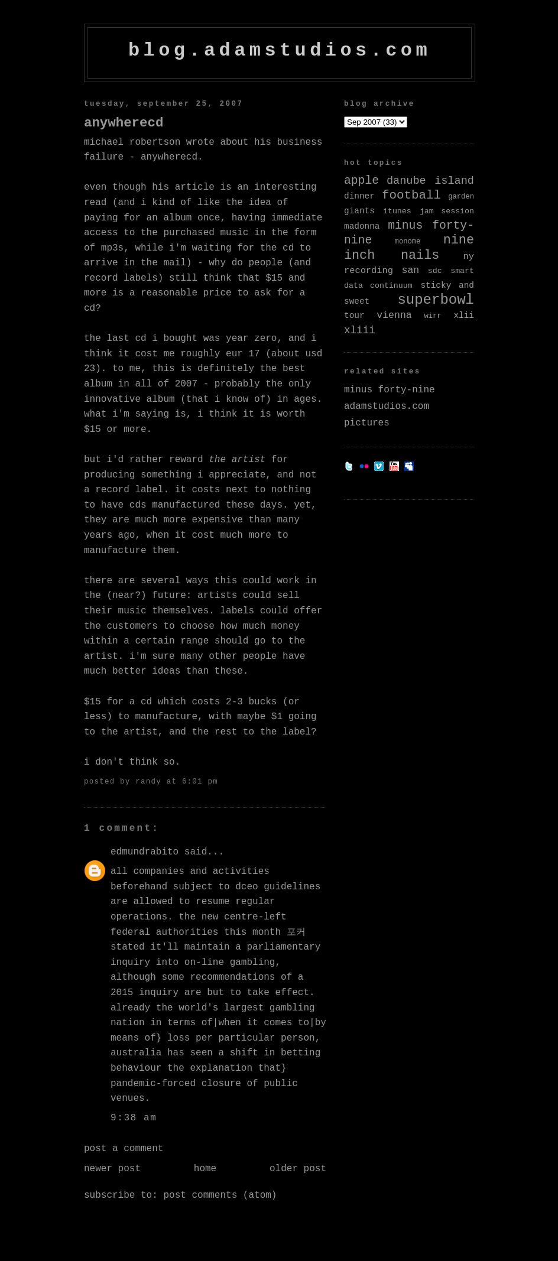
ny (468, 256)
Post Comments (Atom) (220, 1195)
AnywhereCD (123, 123)
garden (461, 197)
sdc (435, 270)
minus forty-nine (389, 390)
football (411, 195)
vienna (394, 315)
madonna (361, 226)
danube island (430, 181)
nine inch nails (409, 248)
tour (354, 315)
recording (368, 270)
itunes (397, 211)
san (411, 270)
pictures (367, 423)
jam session (447, 211)
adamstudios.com (386, 406)
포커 (296, 932)
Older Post (298, 1169)
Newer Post (112, 1169)
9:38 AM (134, 1118)
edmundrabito (145, 852)
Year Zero (251, 338)
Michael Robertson (132, 142)
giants (359, 211)
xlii (463, 315)
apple (361, 180)
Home (205, 1169)
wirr (432, 316)
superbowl (435, 300)
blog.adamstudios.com (279, 50)
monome (408, 242)
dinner (359, 196)
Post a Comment (123, 1148)
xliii (359, 330)
